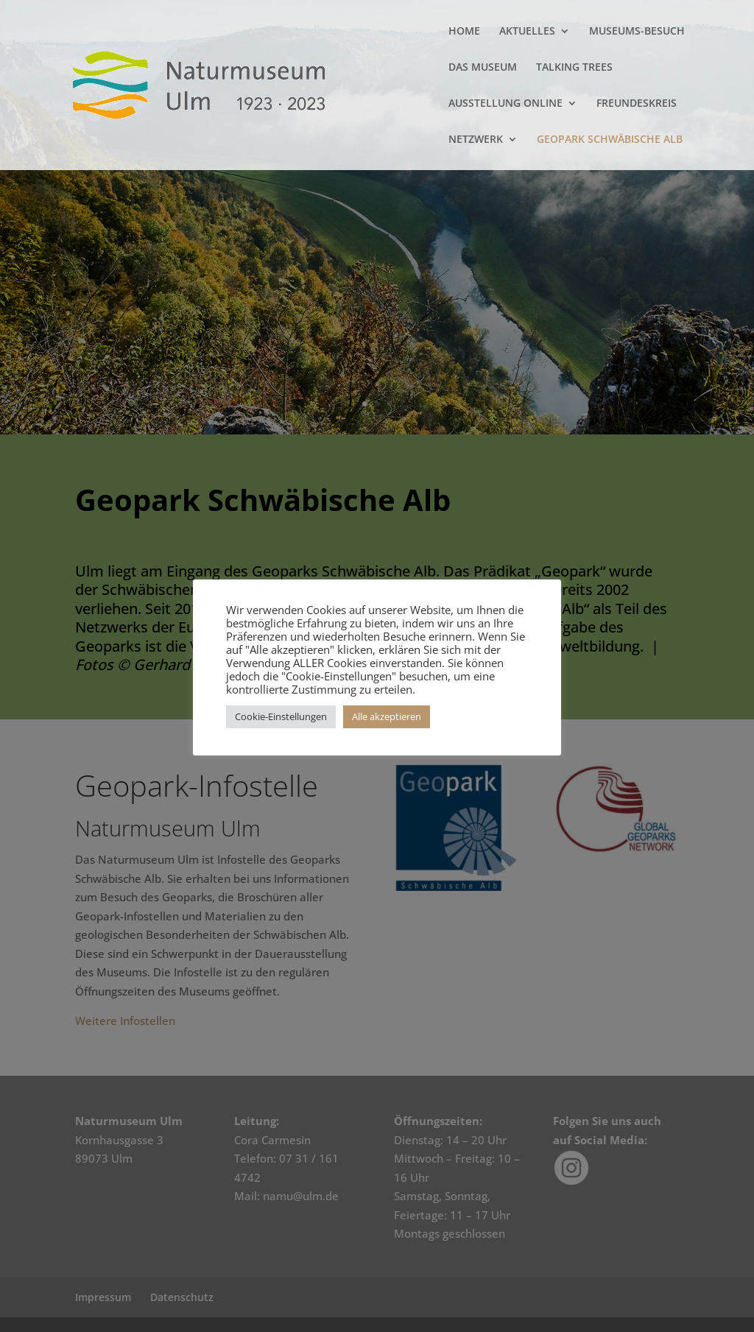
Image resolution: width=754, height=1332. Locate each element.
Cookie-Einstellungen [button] (281, 716)
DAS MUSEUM (482, 68)
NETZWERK (475, 140)
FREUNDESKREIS (636, 104)
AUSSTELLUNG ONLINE (505, 104)
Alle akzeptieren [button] (386, 716)
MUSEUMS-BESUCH (637, 32)
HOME (464, 32)
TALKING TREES (574, 68)
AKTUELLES (527, 32)
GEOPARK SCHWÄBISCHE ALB (610, 140)
